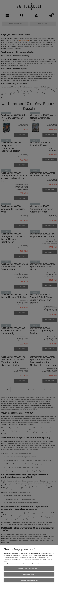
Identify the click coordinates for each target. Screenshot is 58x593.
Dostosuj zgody (29, 574)
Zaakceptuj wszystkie (29, 580)
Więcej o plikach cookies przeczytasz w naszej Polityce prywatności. (25, 563)
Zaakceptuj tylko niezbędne (29, 568)
